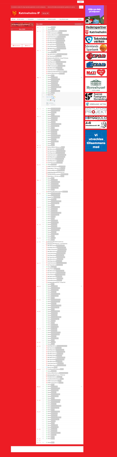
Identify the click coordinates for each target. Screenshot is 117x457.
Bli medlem (22, 19)
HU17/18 (52, 29)
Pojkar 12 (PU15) (54, 77)
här (46, 7)
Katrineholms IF (57, 197)
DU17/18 (65, 71)
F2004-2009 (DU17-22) (63, 35)
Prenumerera (16, 45)
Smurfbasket (53, 52)
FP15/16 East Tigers (61, 36)
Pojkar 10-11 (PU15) (54, 81)
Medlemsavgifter (52, 19)
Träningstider (31, 19)
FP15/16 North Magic (61, 40)
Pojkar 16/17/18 (58, 56)
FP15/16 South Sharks (60, 38)
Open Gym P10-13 (62, 31)
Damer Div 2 (61, 73)
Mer (80, 19)
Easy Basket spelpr (65, 19)
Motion (52, 75)
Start (15, 19)
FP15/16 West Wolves (61, 46)
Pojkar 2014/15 (57, 50)
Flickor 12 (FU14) (54, 83)
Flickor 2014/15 (57, 60)
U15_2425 (53, 27)
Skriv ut (27, 45)
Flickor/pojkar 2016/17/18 (62, 54)
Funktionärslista (41, 19)
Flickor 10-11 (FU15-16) (55, 79)
